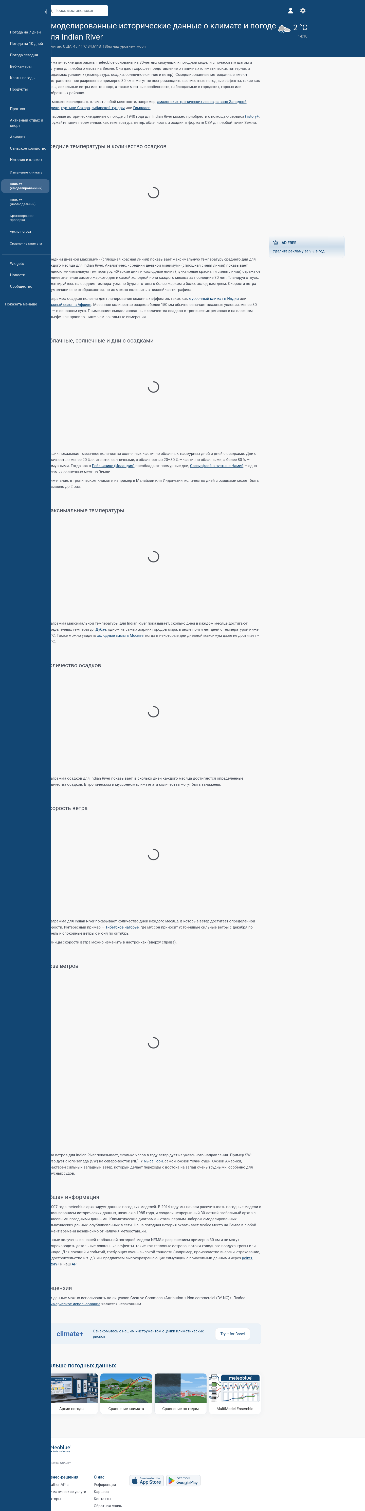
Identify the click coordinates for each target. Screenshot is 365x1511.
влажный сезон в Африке (81, 304)
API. (87, 1264)
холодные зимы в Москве (133, 635)
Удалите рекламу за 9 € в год (319, 246)
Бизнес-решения (74, 1471)
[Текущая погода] (254, 34)
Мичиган (66, 46)
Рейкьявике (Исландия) (126, 465)
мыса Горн (165, 1161)
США (80, 46)
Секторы (66, 1497)
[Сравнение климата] (139, 1394)
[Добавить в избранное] (189, 36)
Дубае (113, 629)
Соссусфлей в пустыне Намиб (229, 465)
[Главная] (20, 11)
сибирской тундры (120, 108)
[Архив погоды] (85, 1394)
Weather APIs (69, 1480)
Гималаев (154, 108)
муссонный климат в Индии (226, 298)
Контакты (115, 1497)
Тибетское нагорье (135, 927)
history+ (264, 116)
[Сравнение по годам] (193, 1394)
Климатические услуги (78, 1488)
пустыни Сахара (88, 108)
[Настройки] (267, 10)
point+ (259, 1258)
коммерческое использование (85, 1304)
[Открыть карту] (115, 10)
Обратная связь (120, 1505)
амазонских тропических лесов (198, 101)
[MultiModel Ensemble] (248, 1394)
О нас (111, 1471)
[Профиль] (255, 10)
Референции (117, 1480)
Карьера (113, 1488)
